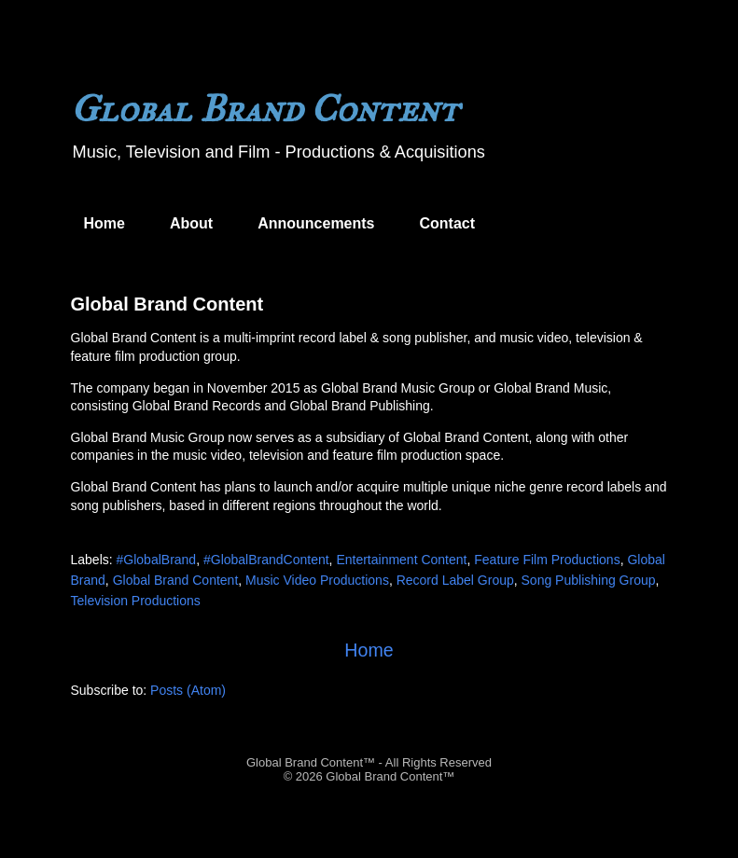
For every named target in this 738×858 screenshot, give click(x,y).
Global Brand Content (167, 304)
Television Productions (136, 600)
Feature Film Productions (547, 559)
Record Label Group (455, 580)
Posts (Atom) (188, 690)
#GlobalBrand (157, 559)
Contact (448, 223)
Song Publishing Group (589, 580)
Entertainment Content (401, 559)
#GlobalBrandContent (266, 559)
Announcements (316, 223)
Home (104, 223)
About (191, 223)
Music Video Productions (317, 580)
